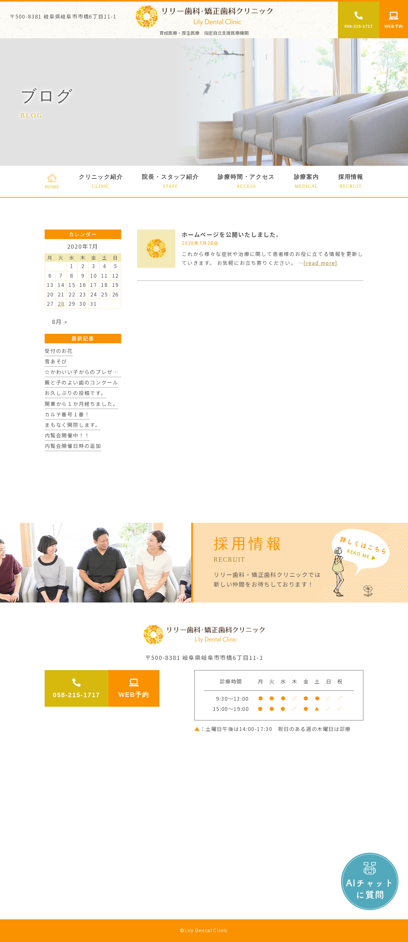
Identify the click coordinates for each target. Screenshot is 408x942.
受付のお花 (59, 350)
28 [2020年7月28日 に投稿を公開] (61, 303)
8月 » (59, 321)
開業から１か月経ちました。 (81, 403)
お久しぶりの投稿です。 (75, 393)
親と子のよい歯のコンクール (81, 382)
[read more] (320, 263)
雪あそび (56, 361)
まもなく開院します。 (73, 424)
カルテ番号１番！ (67, 414)
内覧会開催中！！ (67, 435)
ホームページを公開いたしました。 (232, 234)
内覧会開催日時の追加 (73, 445)
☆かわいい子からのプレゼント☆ (87, 372)
